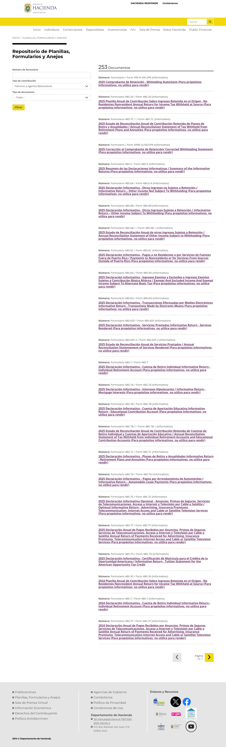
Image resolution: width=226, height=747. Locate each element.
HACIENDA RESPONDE (144, 3)
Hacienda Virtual (197, 3)
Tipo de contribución (24, 80)
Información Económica (33, 708)
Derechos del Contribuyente (36, 713)
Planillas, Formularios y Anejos (45, 37)
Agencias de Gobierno (110, 692)
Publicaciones (25, 692)
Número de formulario (25, 69)
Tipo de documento (23, 92)
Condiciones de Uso (108, 708)
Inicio (16, 37)
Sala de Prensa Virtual (31, 702)
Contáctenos (170, 3)
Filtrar (18, 107)
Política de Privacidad (110, 702)
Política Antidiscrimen (31, 718)
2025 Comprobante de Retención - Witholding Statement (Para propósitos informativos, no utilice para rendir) (150, 83)
